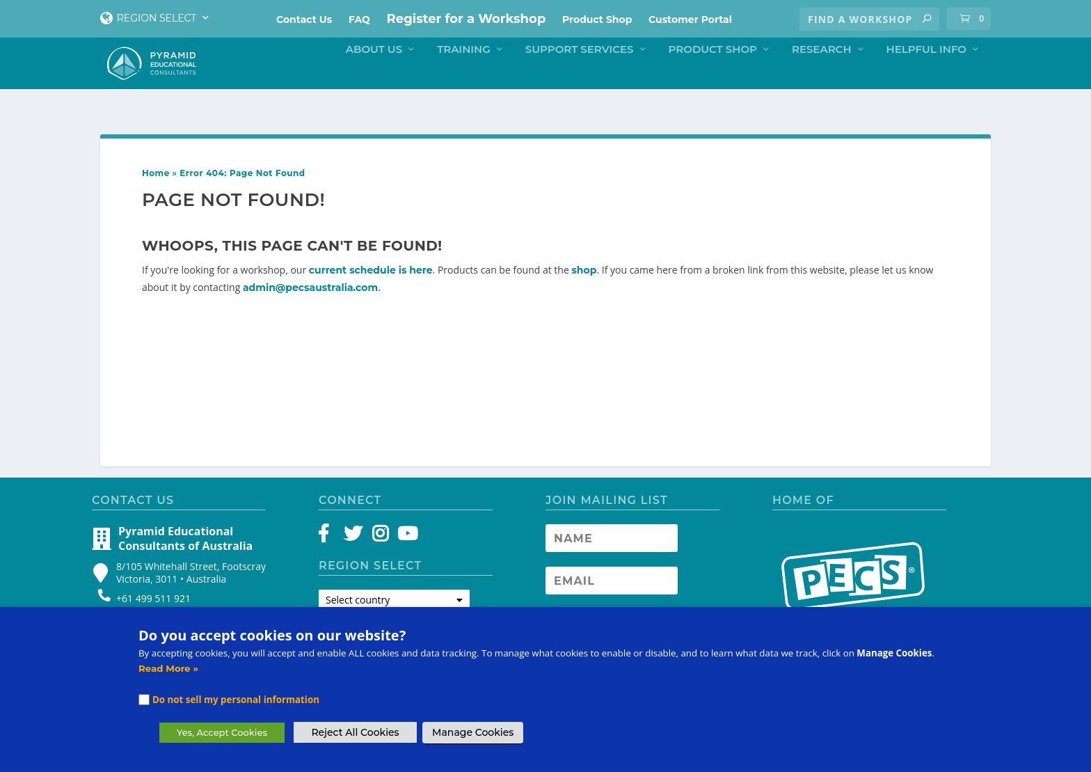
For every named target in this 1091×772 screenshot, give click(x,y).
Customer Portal (690, 19)
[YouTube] (405, 546)
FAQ (359, 19)
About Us (374, 77)
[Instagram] (380, 546)
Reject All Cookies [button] (355, 732)
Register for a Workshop (466, 18)
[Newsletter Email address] (612, 590)
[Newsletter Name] (612, 548)
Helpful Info (926, 77)
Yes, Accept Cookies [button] (222, 732)
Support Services (579, 77)
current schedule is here (371, 280)
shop (583, 280)
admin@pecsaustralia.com (310, 297)
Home (156, 183)
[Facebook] (330, 546)
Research (822, 77)
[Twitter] (355, 546)
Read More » (168, 668)
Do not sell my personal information (235, 699)
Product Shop (597, 19)
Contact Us (304, 19)
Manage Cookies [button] (472, 732)
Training (464, 77)
